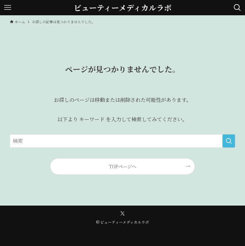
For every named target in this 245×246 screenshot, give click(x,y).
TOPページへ (122, 166)
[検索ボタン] (237, 7)
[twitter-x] (122, 213)
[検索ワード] (122, 141)
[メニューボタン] (7, 7)
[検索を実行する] (228, 141)
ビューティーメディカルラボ (123, 7)
